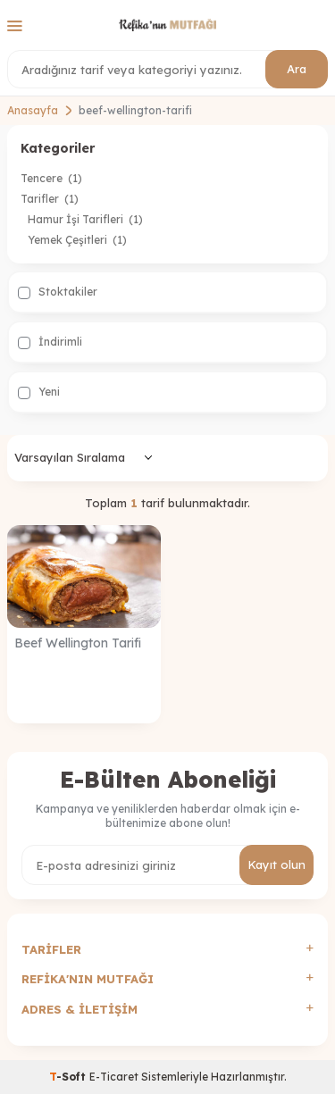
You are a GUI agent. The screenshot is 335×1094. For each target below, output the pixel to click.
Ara (296, 69)
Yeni (39, 392)
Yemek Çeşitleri (77, 239)
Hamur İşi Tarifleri (85, 219)
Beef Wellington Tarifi (77, 643)
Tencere (51, 178)
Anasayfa (32, 110)
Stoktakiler (57, 292)
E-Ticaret (113, 1076)
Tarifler (50, 198)
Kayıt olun (276, 864)
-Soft (69, 1076)
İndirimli (50, 342)
